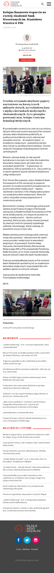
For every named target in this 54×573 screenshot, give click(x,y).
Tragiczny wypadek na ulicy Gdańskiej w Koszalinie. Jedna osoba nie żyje (25, 362)
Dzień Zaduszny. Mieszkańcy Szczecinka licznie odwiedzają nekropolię (23, 487)
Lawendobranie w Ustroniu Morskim (18, 412)
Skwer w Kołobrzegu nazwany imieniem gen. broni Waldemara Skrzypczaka (24, 378)
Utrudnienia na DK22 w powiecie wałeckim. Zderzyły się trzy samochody (26, 370)
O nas (18, 549)
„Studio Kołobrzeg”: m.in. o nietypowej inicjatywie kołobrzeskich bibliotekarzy (24, 501)
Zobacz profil (27, 60)
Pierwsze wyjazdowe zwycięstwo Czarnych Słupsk (25, 494)
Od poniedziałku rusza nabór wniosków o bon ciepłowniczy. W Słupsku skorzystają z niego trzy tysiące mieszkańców (24, 478)
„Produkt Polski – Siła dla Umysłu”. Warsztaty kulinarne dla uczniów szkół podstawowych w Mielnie (26, 468)
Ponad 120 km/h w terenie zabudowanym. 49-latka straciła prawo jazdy (24, 452)
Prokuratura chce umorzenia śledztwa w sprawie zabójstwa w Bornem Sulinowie (24, 386)
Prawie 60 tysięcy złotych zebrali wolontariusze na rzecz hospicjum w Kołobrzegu (24, 419)
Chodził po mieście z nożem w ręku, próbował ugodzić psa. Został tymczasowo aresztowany (26, 509)
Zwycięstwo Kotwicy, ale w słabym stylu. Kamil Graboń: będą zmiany (26, 443)
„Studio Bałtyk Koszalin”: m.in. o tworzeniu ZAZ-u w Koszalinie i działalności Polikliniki (25, 460)
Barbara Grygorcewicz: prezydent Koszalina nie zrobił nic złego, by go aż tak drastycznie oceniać (26, 435)
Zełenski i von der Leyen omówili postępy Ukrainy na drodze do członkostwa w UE (25, 394)
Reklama (26, 549)
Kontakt (34, 549)
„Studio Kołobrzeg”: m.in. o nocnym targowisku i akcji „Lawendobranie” (26, 345)
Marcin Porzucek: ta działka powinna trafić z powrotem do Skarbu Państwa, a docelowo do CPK (26, 354)
